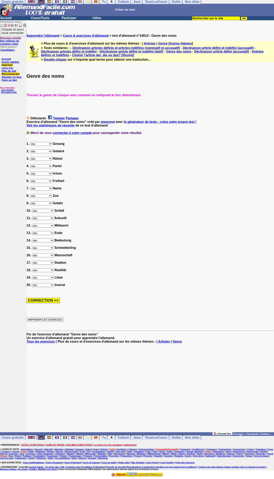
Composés (185, 449)
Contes (250, 449)
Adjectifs (48, 449)
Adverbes (59, 449)
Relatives (179, 456)
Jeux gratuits (7, 90)
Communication (146, 449)
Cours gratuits (13, 437)
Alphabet (69, 449)
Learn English (167, 463)
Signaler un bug (11, 77)
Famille (110, 451)
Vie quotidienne (62, 458)
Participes (249, 454)
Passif (270, 454)
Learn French (152, 463)
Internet (3, 454)
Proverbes (114, 456)
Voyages (92, 458)
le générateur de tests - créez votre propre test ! (160, 122)
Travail (31, 458)
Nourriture (209, 454)
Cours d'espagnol (54, 463)
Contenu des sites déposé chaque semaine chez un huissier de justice (232, 467)
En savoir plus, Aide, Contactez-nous (63, 467)
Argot (96, 449)
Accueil (6, 18)
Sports (188, 456)
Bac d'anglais (137, 463)
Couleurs (5, 451)
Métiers (165, 454)
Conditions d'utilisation (93, 467)
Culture (123, 437)
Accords (39, 449)
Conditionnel (198, 449)
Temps (249, 456)
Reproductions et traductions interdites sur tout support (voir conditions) (162, 467)
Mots (110, 454)
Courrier (15, 451)
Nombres (191, 454)
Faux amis (120, 451)
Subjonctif (210, 456)
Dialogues (40, 451)
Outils (176, 437)
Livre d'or (7, 67)
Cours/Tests (40, 18)
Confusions (211, 449)
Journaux (30, 454)
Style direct (198, 456)
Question (168, 456)
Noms (200, 454)
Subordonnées (224, 456)
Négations (220, 454)
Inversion (13, 454)
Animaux (79, 449)
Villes (74, 458)
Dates (31, 451)
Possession (52, 456)
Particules (261, 454)
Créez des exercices (185, 463)
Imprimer (7, 64)
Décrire (59, 451)
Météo (174, 454)
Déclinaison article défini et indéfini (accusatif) (218, 48)
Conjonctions (225, 449)
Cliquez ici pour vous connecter (12, 31)
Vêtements (103, 458)
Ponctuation (39, 456)
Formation (139, 451)
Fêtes (154, 451)
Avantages (7, 49)
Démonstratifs (71, 451)
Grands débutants (195, 451)
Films (129, 451)
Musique (131, 454)
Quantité (158, 456)
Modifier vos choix (47, 469)
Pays (11, 456)
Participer (69, 18)
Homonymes (239, 451)
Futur (148, 451)
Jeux (137, 437)
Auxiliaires (122, 449)
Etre (89, 451)
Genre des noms (178, 51)
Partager (72, 118)
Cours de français (91, 463)
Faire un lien (9, 80)
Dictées (50, 451)
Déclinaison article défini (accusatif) (221, 51)
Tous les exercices (41, 341)
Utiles (96, 18)
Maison (80, 454)
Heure (228, 451)
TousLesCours (156, 437)
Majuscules (90, 454)
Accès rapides (10, 61)
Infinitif (263, 451)
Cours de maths (109, 463)
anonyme (108, 122)
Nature (182, 454)
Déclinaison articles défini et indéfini (69, 51)
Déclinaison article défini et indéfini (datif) (131, 51)
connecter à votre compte (72, 133)
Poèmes (63, 456)
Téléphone (41, 458)
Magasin (71, 454)
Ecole (82, 451)
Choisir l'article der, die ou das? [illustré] (103, 55)
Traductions (20, 458)
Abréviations (27, 449)
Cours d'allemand (72, 463)
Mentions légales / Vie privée (14, 469)
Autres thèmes (181, 43)
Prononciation (100, 456)
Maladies (102, 454)
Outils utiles (124, 463)
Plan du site (9, 71)
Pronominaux (75, 456)
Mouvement (119, 454)
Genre (163, 43)
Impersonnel (253, 451)
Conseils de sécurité (116, 467)
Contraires (261, 449)
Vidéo (50, 458)
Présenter (147, 456)
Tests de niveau (261, 456)
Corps (270, 449)
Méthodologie (154, 454)
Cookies (33, 469)
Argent (88, 449)
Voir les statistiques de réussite (51, 125)
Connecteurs (239, 449)
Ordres (239, 454)
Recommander (11, 74)
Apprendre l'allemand (43, 35)
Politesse (27, 456)
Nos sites (192, 437)
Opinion (231, 454)
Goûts (170, 451)
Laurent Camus (36, 467)
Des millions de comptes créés (10, 40)
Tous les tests (6, 458)
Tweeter (59, 118)
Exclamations (98, 451)
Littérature (60, 454)
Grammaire (179, 451)
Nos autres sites (9, 92)
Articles (150, 43)
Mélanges (141, 454)
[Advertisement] (150, 390)
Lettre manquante (45, 454)
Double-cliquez (55, 59)
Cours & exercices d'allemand (85, 35)
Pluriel (18, 456)
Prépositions (126, 456)
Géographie (218, 451)
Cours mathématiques (33, 463)
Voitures (82, 458)
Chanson (133, 449)
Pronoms (87, 456)
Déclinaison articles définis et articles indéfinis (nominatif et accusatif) (126, 48)
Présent (138, 456)
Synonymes (238, 456)
